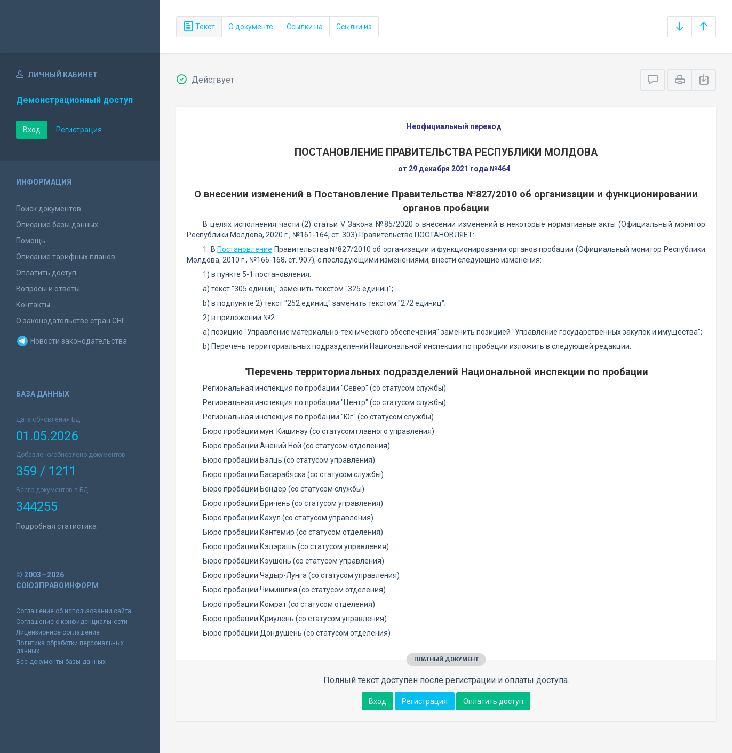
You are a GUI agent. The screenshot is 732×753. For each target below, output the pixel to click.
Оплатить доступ (46, 272)
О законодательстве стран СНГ (70, 320)
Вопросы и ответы (48, 288)
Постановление (244, 249)
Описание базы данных (57, 224)
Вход (32, 129)
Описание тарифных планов (65, 256)
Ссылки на (305, 26)
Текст (199, 26)
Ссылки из (354, 26)
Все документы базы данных (61, 661)
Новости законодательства (71, 341)
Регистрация (79, 129)
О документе (250, 26)
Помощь (30, 240)
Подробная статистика (56, 526)
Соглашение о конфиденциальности (72, 621)
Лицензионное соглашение (58, 632)
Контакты (33, 304)
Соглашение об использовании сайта (73, 611)
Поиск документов (48, 208)
